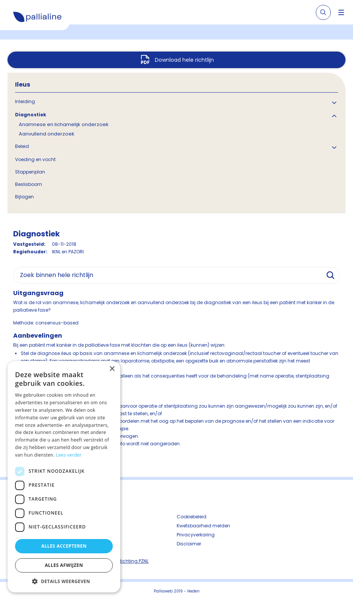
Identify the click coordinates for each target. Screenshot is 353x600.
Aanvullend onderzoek (46, 133)
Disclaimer (189, 544)
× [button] (112, 369)
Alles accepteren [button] (64, 546)
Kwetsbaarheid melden (203, 525)
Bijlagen (24, 196)
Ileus (22, 84)
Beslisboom (28, 184)
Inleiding (25, 101)
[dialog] (64, 476)
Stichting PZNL (132, 561)
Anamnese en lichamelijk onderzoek (64, 124)
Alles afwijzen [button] (64, 565)
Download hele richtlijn (184, 60)
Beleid (22, 146)
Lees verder (69, 455)
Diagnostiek (30, 114)
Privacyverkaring (196, 534)
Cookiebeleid (191, 516)
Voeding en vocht (35, 159)
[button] (64, 581)
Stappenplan (30, 172)
